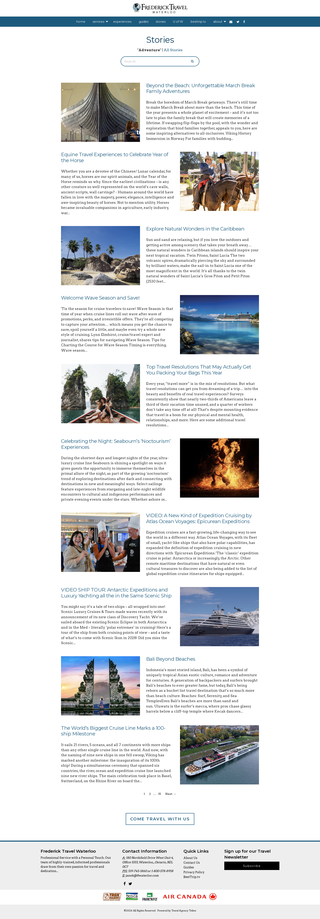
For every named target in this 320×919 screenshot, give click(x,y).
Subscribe (252, 866)
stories (161, 21)
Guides (188, 867)
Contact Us (191, 862)
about (217, 21)
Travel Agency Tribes (183, 910)
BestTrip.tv (191, 877)
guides (143, 21)
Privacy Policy (193, 872)
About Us (190, 858)
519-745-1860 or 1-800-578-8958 (150, 871)
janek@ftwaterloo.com (142, 875)
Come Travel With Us (160, 819)
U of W (178, 21)
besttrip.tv (198, 21)
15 (159, 793)
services (98, 21)
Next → (170, 793)
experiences (122, 21)
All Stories (173, 50)
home (80, 21)
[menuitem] (81, 22)
